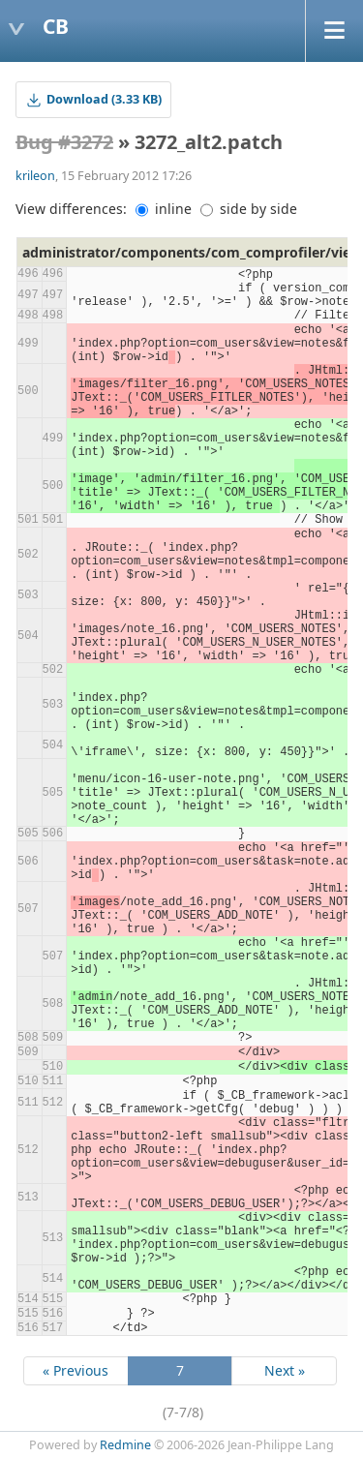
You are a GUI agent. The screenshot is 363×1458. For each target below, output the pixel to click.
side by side (248, 208)
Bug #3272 (64, 142)
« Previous (75, 1370)
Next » (284, 1370)
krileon (35, 175)
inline (164, 208)
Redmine (125, 1445)
